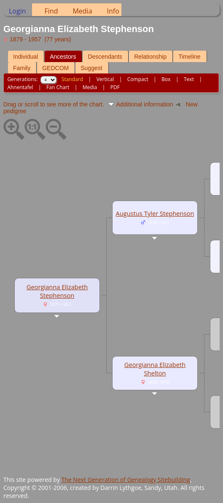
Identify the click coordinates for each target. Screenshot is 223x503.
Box (165, 79)
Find (51, 11)
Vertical (105, 79)
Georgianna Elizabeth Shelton (154, 368)
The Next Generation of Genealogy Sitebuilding (126, 480)
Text (189, 79)
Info (113, 11)
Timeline (189, 56)
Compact (137, 79)
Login (17, 11)
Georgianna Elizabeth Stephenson (57, 291)
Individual (25, 56)
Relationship (150, 56)
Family (21, 68)
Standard (72, 79)
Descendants (105, 56)
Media (82, 11)
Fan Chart (57, 87)
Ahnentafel (20, 87)
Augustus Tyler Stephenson (155, 213)
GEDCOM (55, 68)
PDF (115, 87)
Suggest (91, 68)
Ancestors (63, 56)
